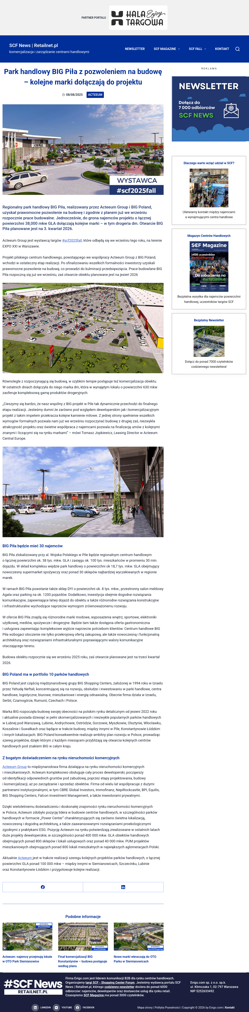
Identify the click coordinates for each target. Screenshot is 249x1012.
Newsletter (135, 46)
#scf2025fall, (72, 238)
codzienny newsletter (119, 984)
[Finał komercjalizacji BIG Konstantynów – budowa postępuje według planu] (83, 934)
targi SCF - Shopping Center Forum (109, 980)
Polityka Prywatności (167, 1005)
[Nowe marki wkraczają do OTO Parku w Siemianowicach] (139, 934)
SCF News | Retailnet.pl (33, 43)
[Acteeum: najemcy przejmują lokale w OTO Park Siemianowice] (27, 934)
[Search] (237, 46)
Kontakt (222, 46)
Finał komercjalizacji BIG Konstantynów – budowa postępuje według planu (82, 959)
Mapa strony (144, 1005)
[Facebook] (43, 885)
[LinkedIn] (123, 885)
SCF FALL (198, 46)
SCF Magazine (167, 46)
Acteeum (95, 92)
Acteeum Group (15, 764)
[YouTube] (62, 1005)
